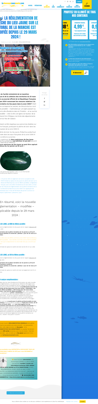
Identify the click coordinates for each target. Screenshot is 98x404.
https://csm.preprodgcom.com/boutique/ (21, 377)
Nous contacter (47, 6)
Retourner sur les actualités (16, 392)
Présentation (8, 5)
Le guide (23, 6)
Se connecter (49, 1)
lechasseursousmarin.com (11, 335)
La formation (39, 6)
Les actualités (17, 6)
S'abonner (80, 72)
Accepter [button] (82, 401)
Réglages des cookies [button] (72, 401)
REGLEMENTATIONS (24, 42)
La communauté (30, 6)
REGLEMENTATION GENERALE (18, 323)
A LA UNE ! (15, 42)
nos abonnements (85, 41)
